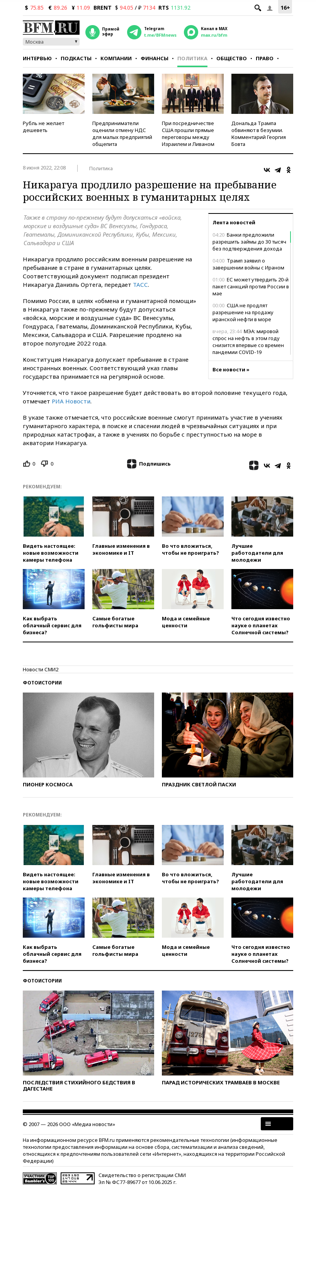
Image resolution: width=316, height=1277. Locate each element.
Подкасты (76, 58)
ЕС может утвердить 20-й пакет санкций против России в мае (250, 286)
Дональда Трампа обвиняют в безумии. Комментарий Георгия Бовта (258, 133)
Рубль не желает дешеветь (43, 127)
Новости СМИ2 (40, 669)
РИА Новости (71, 401)
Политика (192, 58)
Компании (116, 58)
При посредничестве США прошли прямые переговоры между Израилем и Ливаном (188, 133)
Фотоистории (42, 682)
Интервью (37, 58)
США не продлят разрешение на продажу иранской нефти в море (243, 312)
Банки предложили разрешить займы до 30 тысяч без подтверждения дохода (249, 241)
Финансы (154, 58)
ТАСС (140, 284)
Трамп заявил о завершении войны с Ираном (248, 264)
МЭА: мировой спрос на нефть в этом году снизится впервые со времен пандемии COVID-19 (248, 342)
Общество (231, 58)
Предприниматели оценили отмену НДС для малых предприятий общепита (122, 133)
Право (265, 58)
